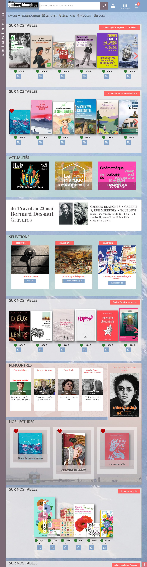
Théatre (30, 281)
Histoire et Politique (73, 281)
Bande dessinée (117, 283)
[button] (136, 55)
